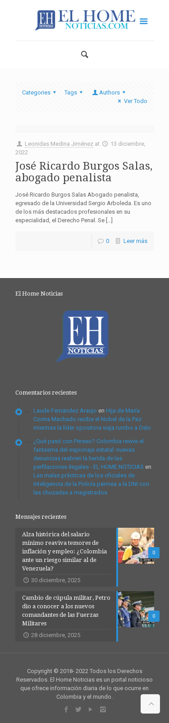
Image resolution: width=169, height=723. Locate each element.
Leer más (135, 241)
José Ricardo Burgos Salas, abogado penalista (83, 172)
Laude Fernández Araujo (65, 410)
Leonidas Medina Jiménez (59, 143)
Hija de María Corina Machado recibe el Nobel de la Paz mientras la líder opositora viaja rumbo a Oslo (92, 419)
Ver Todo (131, 101)
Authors (109, 92)
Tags (74, 92)
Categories (40, 92)
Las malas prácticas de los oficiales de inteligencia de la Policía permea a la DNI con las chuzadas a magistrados (91, 484)
